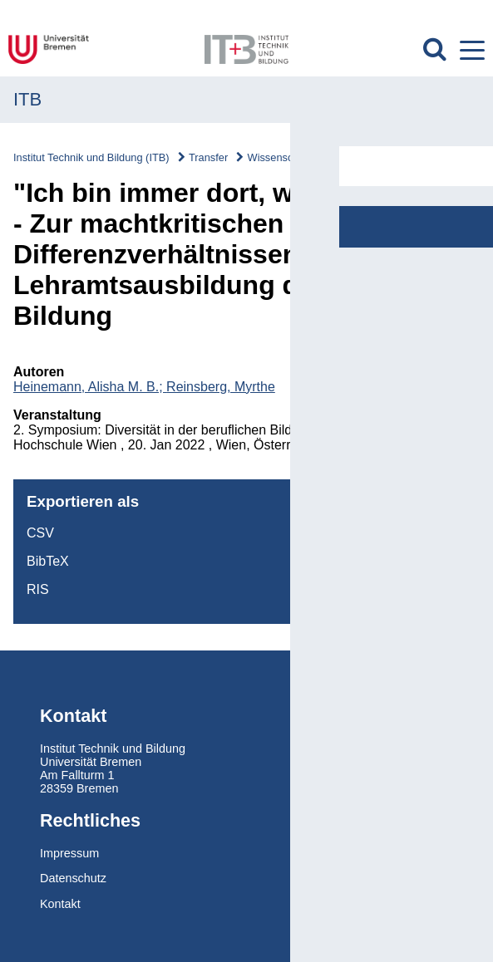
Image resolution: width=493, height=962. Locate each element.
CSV (40, 533)
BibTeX (48, 561)
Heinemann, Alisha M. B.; (89, 387)
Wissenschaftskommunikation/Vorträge (339, 157)
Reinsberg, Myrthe (220, 387)
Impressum (69, 853)
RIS (38, 589)
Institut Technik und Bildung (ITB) (91, 157)
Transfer (208, 157)
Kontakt (60, 903)
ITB (27, 99)
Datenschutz (73, 878)
